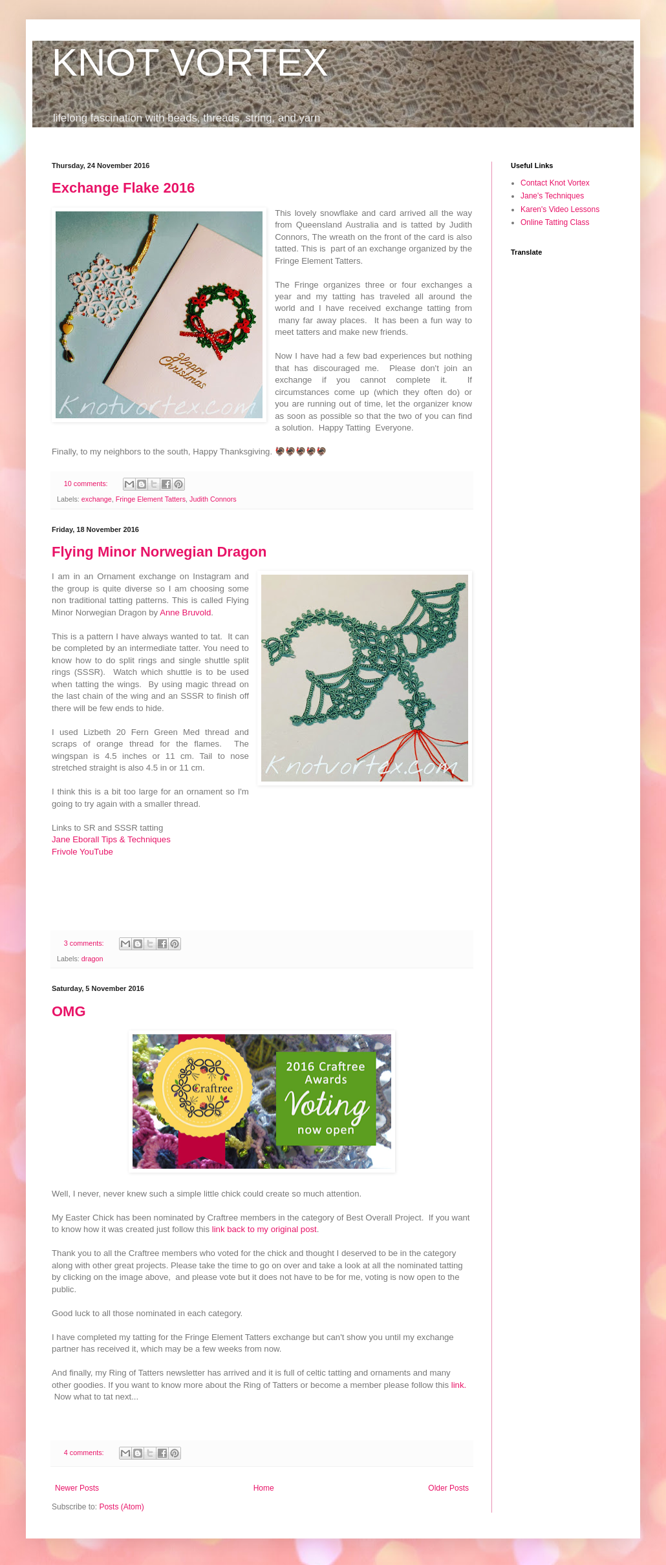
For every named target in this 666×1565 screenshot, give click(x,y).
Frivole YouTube (82, 852)
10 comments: (87, 483)
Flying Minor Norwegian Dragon (159, 552)
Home (263, 1488)
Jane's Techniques (552, 195)
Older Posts (448, 1488)
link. (458, 1385)
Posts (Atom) (121, 1506)
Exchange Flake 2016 (123, 188)
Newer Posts (77, 1488)
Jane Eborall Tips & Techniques (111, 839)
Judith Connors (213, 499)
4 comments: (85, 1452)
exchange (96, 499)
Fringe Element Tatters (151, 499)
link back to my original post (264, 1229)
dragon (92, 959)
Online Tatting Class (555, 222)
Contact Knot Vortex (555, 182)
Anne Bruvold (185, 612)
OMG (69, 1011)
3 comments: (85, 943)
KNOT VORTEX (190, 62)
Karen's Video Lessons (560, 209)
